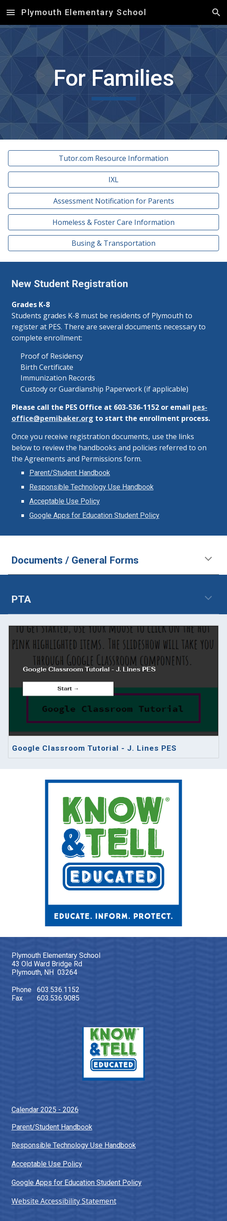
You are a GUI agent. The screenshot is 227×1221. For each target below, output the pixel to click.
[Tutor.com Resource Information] (113, 158)
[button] (10, 12)
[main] (113, 82)
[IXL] (113, 180)
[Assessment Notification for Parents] (113, 201)
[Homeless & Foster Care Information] (113, 222)
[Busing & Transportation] (113, 243)
